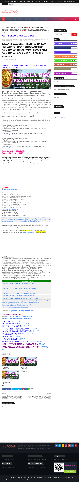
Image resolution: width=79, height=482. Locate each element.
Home (3, 39)
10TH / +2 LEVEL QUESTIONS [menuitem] (9, 22)
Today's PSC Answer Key (19, 1)
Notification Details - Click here (11, 135)
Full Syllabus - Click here (10, 209)
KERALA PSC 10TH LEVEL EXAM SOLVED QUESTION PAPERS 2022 (20, 293)
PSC (6, 39)
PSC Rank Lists (37, 1)
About (34, 477)
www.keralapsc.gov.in (29, 232)
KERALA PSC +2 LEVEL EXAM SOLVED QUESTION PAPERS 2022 (19, 296)
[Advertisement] (26, 174)
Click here (21, 322)
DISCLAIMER (13, 477)
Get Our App (74, 477)
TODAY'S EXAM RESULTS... (66, 69)
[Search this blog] (62, 34)
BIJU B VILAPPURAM (33, 480)
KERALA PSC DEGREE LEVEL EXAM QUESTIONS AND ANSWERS (19, 283)
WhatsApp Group (47, 477)
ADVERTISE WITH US (22, 477)
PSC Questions (66, 64)
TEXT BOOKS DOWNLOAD (7, 1)
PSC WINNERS (5, 59)
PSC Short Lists (29, 1)
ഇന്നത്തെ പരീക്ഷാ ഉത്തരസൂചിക (21, 310)
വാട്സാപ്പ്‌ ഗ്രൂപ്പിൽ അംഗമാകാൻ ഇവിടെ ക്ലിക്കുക (15, 305)
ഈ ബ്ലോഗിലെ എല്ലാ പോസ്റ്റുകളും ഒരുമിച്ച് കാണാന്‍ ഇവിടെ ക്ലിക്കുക (20, 304)
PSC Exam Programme (66, 52)
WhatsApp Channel (57, 477)
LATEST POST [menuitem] (28, 19)
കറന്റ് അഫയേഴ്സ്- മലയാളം (69, 1)
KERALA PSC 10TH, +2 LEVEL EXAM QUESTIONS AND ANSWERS (19, 288)
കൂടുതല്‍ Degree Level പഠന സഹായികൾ (17, 318)
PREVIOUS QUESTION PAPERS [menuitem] (58, 19)
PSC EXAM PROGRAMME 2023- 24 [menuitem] (14, 19)
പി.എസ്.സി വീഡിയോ (66, 73)
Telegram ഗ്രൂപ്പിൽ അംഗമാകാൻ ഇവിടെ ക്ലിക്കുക (15, 307)
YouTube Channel (45, 1)
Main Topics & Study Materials (11, 189)
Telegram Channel (66, 477)
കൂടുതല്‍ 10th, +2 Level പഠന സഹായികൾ (17, 316)
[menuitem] (3, 19)
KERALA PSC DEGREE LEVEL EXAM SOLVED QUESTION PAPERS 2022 (20, 298)
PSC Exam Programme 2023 (66, 56)
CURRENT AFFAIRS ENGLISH (56, 1)
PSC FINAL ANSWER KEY (66, 60)
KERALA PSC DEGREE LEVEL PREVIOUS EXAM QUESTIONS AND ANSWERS (22, 286)
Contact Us (39, 477)
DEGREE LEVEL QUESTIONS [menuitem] (40, 19)
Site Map (30, 477)
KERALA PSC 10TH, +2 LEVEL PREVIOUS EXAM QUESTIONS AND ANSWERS (22, 291)
